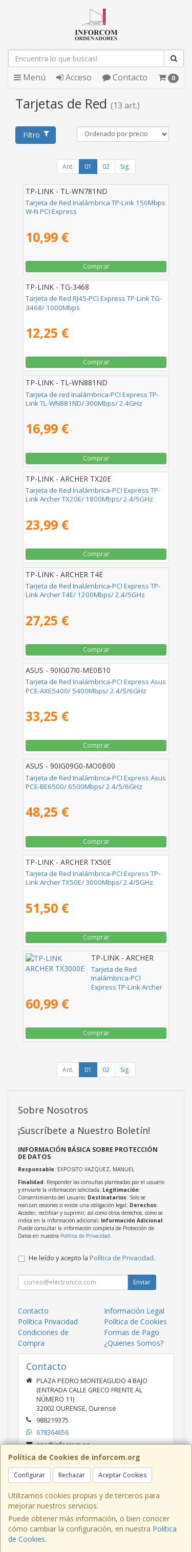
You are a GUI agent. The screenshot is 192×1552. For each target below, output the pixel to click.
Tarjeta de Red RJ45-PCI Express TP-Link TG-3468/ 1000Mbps (94, 303)
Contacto (124, 77)
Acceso (74, 77)
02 (106, 166)
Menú (30, 77)
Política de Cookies (135, 1321)
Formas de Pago (131, 1332)
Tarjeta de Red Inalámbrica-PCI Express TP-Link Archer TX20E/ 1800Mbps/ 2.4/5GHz (93, 495)
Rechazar (71, 1475)
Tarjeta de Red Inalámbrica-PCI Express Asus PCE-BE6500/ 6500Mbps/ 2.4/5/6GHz (96, 782)
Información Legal (134, 1311)
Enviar (142, 1282)
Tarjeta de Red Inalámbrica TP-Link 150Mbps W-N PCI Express (95, 207)
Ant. (68, 166)
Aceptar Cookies (122, 1475)
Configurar (29, 1475)
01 (88, 166)
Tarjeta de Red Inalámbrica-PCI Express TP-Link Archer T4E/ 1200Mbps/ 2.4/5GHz (93, 590)
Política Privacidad (48, 1321)
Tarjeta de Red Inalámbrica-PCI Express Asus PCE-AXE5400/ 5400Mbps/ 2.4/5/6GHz (96, 686)
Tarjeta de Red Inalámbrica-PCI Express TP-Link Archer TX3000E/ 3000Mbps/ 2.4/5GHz (93, 973)
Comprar (96, 266)
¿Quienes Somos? (133, 1343)
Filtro (36, 135)
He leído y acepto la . (92, 1258)
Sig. (125, 166)
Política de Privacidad (85, 1235)
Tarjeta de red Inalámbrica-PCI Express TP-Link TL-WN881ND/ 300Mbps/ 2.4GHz (92, 399)
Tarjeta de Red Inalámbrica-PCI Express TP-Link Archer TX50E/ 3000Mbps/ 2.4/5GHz (93, 878)
